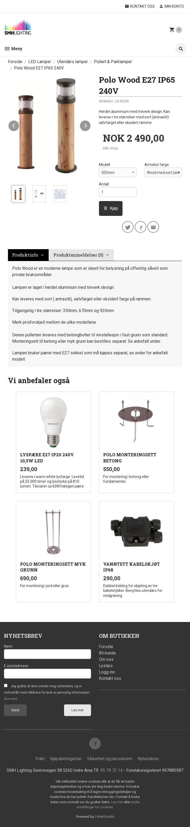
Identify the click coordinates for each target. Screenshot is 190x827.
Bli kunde (107, 653)
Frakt (40, 758)
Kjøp (110, 208)
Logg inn (107, 672)
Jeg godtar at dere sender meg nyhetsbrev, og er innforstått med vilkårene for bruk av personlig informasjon (46, 692)
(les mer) (10, 699)
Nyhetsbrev (148, 758)
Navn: (8, 646)
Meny (13, 48)
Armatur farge (156, 164)
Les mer (77, 710)
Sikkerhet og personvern (109, 758)
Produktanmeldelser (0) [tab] (78, 255)
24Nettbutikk (104, 817)
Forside (15, 61)
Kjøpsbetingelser (66, 758)
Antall (104, 184)
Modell (104, 164)
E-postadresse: (16, 666)
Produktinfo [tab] (25, 255)
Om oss (106, 659)
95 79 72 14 (111, 770)
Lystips (106, 665)
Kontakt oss (110, 678)
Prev (19, 125)
